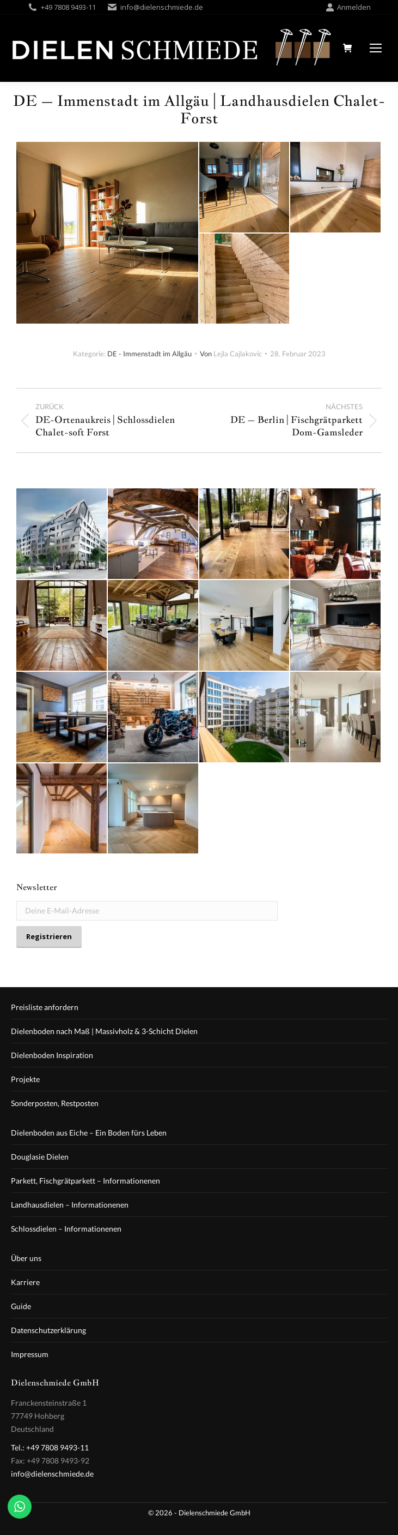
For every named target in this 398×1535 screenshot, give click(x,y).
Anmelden (348, 7)
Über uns (26, 1258)
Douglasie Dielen (40, 1156)
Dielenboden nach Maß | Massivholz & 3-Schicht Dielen (104, 1031)
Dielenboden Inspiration (52, 1055)
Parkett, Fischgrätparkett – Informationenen (85, 1180)
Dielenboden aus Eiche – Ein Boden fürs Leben (89, 1132)
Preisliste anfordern (44, 1007)
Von (231, 353)
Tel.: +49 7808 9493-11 (50, 1447)
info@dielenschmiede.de (161, 7)
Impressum (29, 1354)
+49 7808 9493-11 (68, 7)
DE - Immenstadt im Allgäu (149, 353)
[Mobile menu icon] (375, 48)
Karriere (25, 1282)
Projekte (25, 1079)
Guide (21, 1306)
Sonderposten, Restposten (55, 1103)
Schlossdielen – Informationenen (66, 1228)
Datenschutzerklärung (48, 1330)
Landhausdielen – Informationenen (69, 1204)
